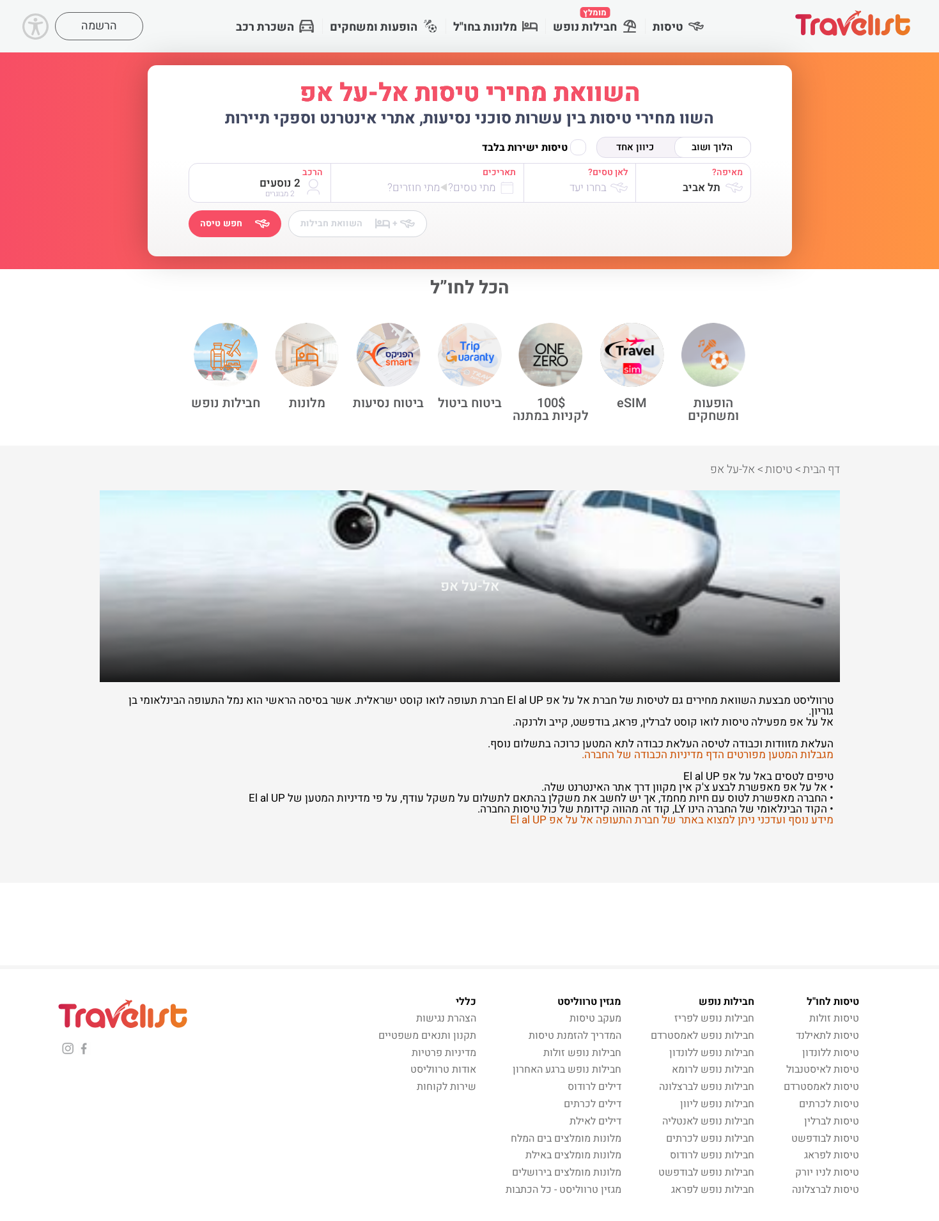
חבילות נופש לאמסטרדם (702, 1035)
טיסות (678, 27)
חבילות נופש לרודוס (712, 1155)
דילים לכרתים (592, 1104)
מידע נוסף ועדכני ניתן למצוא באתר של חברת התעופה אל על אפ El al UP (672, 820)
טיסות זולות (834, 1018)
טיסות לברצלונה (825, 1189)
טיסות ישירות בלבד (534, 147)
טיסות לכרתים (829, 1104)
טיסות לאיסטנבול (822, 1069)
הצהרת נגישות (446, 1018)
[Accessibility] (35, 26)
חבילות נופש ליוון (717, 1104)
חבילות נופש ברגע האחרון (567, 1069)
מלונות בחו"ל (495, 27)
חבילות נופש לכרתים (710, 1138)
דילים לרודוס (594, 1086)
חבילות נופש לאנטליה (708, 1121)
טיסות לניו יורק (827, 1172)
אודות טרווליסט (443, 1069)
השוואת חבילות (357, 223)
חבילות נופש (595, 21)
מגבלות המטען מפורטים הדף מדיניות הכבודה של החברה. (708, 755)
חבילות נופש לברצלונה (706, 1086)
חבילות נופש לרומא (713, 1069)
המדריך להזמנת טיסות (575, 1035)
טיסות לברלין (831, 1121)
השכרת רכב (275, 27)
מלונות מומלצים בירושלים (566, 1172)
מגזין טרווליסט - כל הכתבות (563, 1189)
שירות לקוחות (446, 1086)
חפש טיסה (235, 223)
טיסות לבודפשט (825, 1138)
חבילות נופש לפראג (712, 1189)
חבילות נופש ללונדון (711, 1053)
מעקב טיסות (595, 1018)
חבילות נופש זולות (582, 1053)
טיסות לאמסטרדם (821, 1086)
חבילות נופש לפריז (714, 1018)
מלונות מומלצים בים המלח (566, 1138)
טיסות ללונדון (830, 1053)
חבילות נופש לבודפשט (706, 1172)
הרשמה (99, 26)
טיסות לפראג (831, 1155)
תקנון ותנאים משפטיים (427, 1035)
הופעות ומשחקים (384, 27)
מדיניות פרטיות (444, 1053)
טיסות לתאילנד (827, 1035)
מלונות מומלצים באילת (573, 1155)
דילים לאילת (595, 1121)
